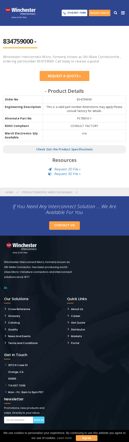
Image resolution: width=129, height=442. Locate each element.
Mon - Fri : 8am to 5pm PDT (25, 392)
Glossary (14, 316)
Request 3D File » (64, 174)
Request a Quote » (64, 76)
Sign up (39, 420)
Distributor (78, 329)
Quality (13, 329)
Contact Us (64, 225)
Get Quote (78, 323)
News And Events (19, 336)
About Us (77, 309)
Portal (75, 343)
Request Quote (99, 13)
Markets (76, 336)
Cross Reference (19, 309)
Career (75, 316)
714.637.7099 (16, 385)
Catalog (14, 323)
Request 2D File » (64, 169)
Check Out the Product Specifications (64, 149)
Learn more (64, 438)
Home (10, 192)
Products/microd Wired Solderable (47, 192)
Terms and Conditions (23, 343)
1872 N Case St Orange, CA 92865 (18, 372)
